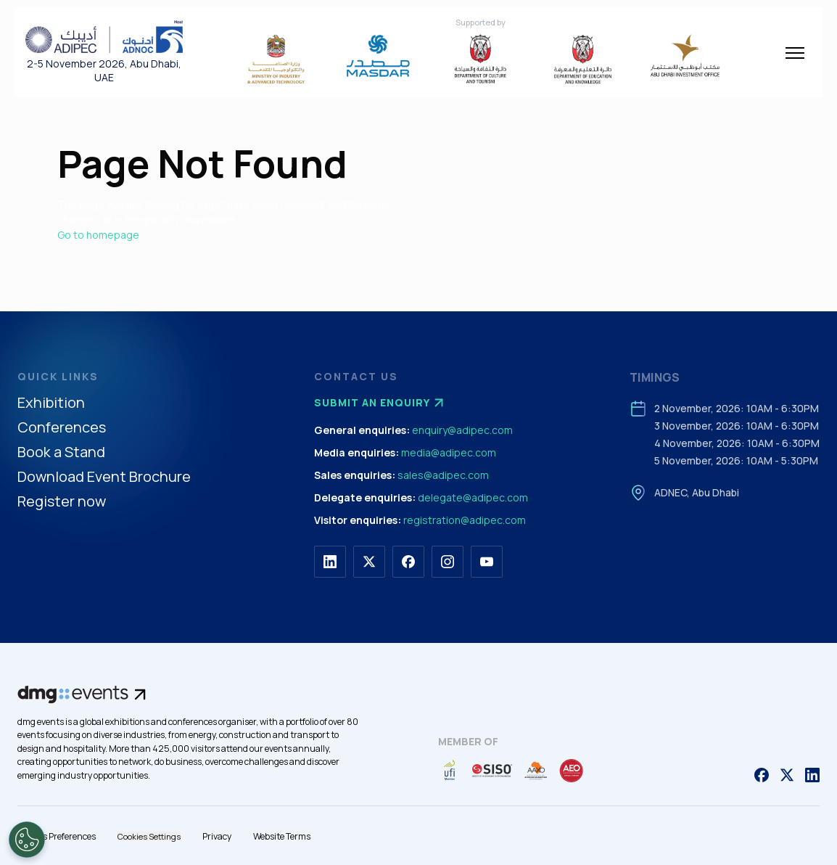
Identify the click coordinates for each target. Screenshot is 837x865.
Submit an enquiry (381, 402)
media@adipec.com (448, 452)
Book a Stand (61, 452)
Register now (61, 502)
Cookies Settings (149, 836)
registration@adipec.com (464, 520)
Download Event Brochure (104, 477)
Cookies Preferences (56, 836)
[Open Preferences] (27, 839)
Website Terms (281, 836)
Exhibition (51, 403)
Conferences (61, 428)
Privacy (216, 836)
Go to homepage (98, 235)
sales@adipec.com (443, 475)
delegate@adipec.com (473, 497)
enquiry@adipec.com (462, 430)
